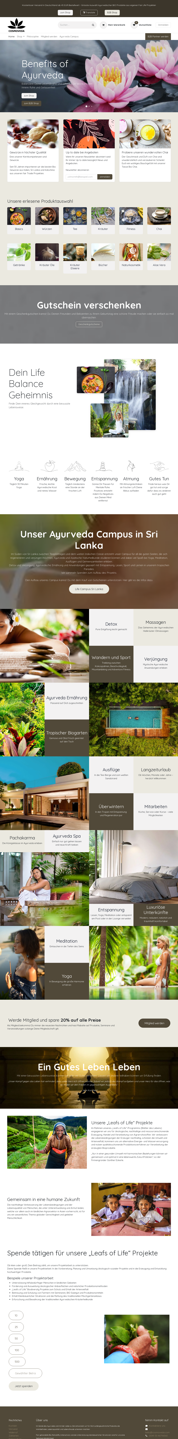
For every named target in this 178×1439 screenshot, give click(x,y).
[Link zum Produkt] (19, 216)
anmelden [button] (105, 176)
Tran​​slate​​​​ (89, 12)
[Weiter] (169, 76)
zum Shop (29, 95)
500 (17, 1361)
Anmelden (163, 24)
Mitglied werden (154, 1023)
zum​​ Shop (65, 12)
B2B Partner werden (158, 36)
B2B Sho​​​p (112, 12)
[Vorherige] (9, 76)
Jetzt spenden (24, 1386)
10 (16, 1315)
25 (16, 1327)
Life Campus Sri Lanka (89, 589)
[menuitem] (11, 37)
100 (17, 1350)
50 (16, 1338)
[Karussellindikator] (86, 106)
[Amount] (25, 1373)
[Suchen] (93, 25)
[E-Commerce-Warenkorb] (112, 25)
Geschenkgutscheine (89, 324)
